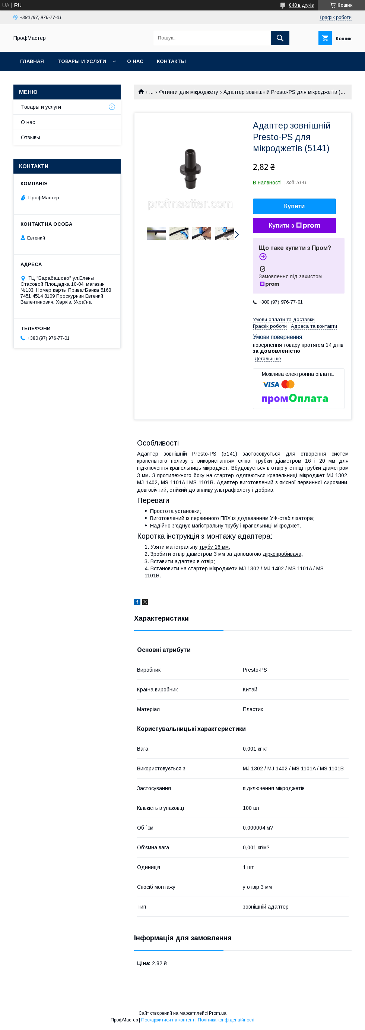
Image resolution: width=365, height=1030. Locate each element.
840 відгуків (301, 5)
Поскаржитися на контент (167, 1020)
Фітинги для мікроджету (188, 92)
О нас (135, 61)
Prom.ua (217, 1013)
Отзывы (30, 137)
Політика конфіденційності (226, 1020)
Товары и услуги (81, 61)
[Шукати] (280, 38)
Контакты (171, 61)
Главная (32, 61)
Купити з (294, 225)
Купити (294, 206)
